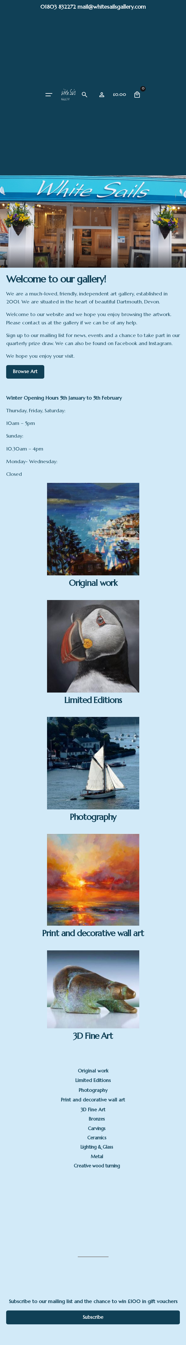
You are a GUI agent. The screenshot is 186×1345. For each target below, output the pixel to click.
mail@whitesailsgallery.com (111, 6)
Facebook (126, 343)
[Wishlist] (101, 94)
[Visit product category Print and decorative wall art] (93, 886)
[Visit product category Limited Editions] (93, 652)
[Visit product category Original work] (93, 535)
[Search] (84, 94)
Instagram (160, 343)
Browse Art (25, 371)
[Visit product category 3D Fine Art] (93, 995)
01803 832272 (58, 6)
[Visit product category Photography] (93, 769)
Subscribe (93, 1317)
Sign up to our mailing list (35, 335)
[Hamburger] (48, 94)
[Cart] (137, 94)
